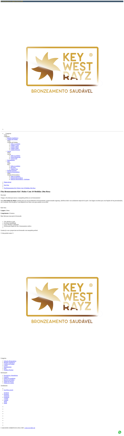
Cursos (9, 151)
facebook (6, 392)
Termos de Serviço (9, 381)
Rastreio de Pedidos (9, 380)
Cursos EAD (14, 158)
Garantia (6, 377)
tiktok (5, 401)
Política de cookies (9, 383)
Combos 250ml (15, 148)
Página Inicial (7, 182)
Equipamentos (11, 160)
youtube (6, 398)
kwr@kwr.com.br (8, 390)
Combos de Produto (12, 139)
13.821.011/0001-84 (29, 428)
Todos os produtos (15, 144)
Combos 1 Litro (15, 145)
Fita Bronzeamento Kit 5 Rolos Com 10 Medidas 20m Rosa (19, 188)
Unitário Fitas (14, 169)
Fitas (8, 161)
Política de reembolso (9, 378)
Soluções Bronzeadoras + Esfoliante (20, 179)
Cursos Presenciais (15, 157)
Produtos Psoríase (12, 170)
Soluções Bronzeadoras (13, 172)
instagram (6, 395)
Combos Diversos (15, 149)
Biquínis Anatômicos (12, 138)
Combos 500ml (15, 146)
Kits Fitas (13, 167)
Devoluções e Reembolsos (11, 375)
